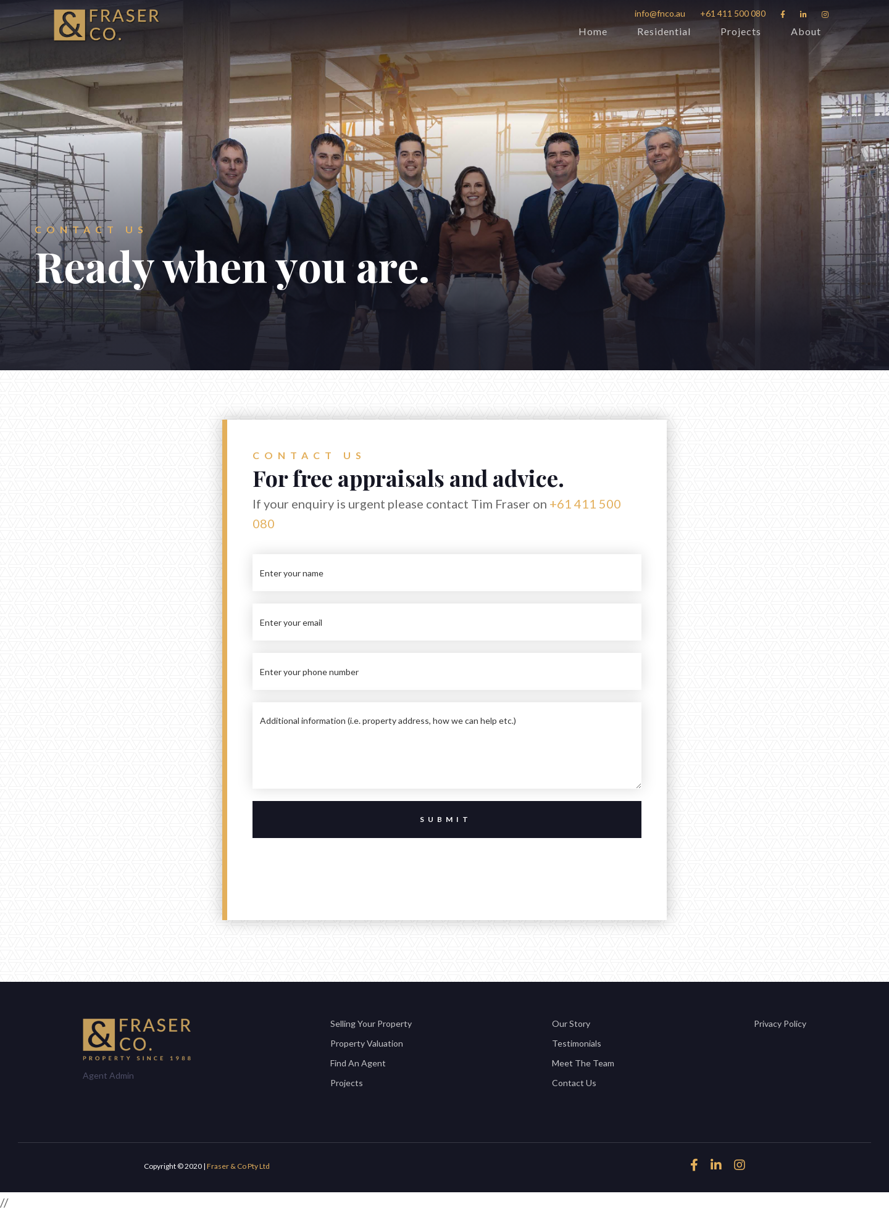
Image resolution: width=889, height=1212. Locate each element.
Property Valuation (366, 1043)
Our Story (571, 1023)
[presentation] (447, 867)
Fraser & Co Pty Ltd (238, 1166)
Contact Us (574, 1082)
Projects (740, 31)
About (806, 31)
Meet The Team (583, 1063)
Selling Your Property (371, 1023)
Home (592, 31)
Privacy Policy (780, 1023)
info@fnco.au (660, 13)
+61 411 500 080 (733, 13)
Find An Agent (358, 1063)
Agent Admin (108, 1075)
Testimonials (576, 1043)
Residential (664, 31)
